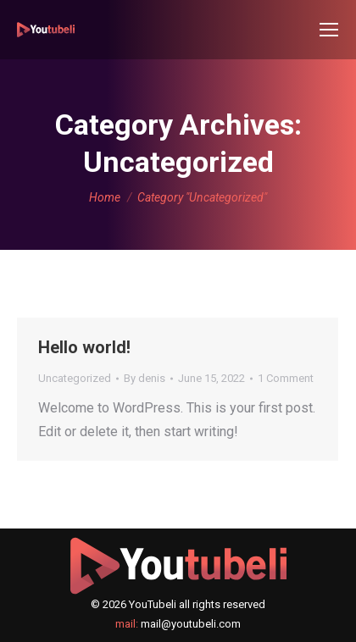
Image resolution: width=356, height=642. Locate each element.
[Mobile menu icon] (329, 29)
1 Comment (286, 378)
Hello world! (84, 347)
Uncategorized (74, 378)
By (144, 378)
